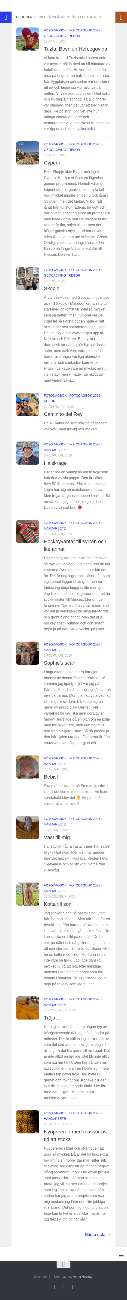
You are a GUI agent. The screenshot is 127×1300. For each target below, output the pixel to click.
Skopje (51, 288)
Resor (74, 36)
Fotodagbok (55, 30)
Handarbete (55, 450)
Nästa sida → (98, 1234)
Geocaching (55, 36)
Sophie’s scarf (60, 663)
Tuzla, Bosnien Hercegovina (75, 49)
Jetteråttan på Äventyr (27, 5)
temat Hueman (83, 1276)
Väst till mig (57, 837)
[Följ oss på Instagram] (55, 1287)
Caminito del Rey (63, 414)
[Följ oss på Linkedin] (72, 1287)
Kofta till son (58, 904)
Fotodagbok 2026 (84, 30)
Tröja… (52, 1018)
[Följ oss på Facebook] (63, 1287)
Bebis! (51, 777)
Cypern (52, 163)
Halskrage (55, 463)
